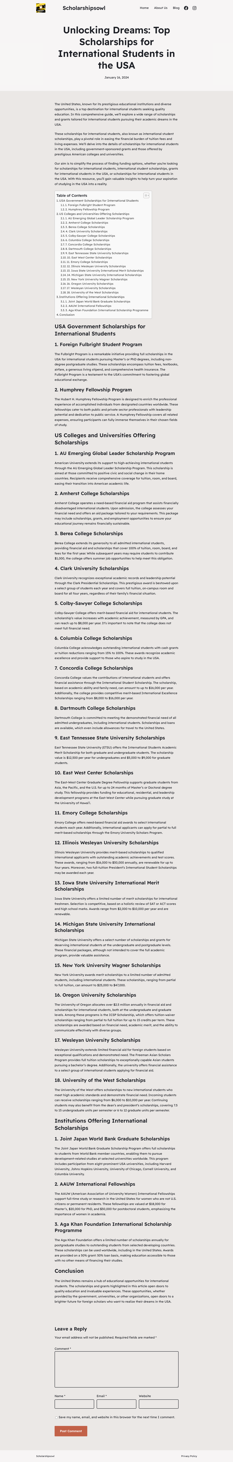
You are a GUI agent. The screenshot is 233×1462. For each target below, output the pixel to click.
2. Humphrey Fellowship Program (87, 209)
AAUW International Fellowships (97, 1184)
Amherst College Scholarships (94, 493)
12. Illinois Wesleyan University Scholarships (96, 266)
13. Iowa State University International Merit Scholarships (105, 270)
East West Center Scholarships (98, 773)
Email (102, 1396)
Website (145, 1396)
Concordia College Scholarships (96, 668)
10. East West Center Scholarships (89, 257)
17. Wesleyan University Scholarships (91, 288)
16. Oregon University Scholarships (90, 283)
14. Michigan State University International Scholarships (104, 275)
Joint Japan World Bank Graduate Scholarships (115, 1139)
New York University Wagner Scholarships (111, 965)
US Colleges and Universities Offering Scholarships (94, 214)
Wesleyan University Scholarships (101, 1040)
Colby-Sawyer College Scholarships (101, 603)
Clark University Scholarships (94, 568)
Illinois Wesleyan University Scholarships (110, 842)
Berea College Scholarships (91, 533)
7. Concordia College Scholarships (87, 244)
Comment (63, 1349)
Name (60, 1396)
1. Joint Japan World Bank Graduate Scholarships (97, 301)
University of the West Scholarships (104, 1080)
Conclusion (67, 314)
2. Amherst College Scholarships (86, 222)
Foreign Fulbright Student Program (101, 344)
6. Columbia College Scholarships (87, 240)
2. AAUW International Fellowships (88, 305)
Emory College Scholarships (95, 813)
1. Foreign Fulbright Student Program (90, 205)
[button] (144, 195)
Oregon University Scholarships (99, 995)
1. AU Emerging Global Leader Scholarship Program (99, 218)
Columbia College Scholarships (96, 638)
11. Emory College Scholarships (87, 262)
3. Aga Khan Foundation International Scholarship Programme (106, 310)
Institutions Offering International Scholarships (91, 297)
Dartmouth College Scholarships (98, 708)
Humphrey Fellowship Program (96, 390)
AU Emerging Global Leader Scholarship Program (117, 453)
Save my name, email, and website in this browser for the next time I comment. (117, 1417)
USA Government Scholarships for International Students (99, 200)
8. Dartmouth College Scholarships (88, 248)
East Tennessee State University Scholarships (112, 738)
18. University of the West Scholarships (93, 292)
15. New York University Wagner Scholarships (97, 279)
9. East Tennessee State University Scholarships (96, 253)
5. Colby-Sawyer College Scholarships (90, 235)
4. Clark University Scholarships (87, 231)
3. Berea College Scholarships (85, 227)
